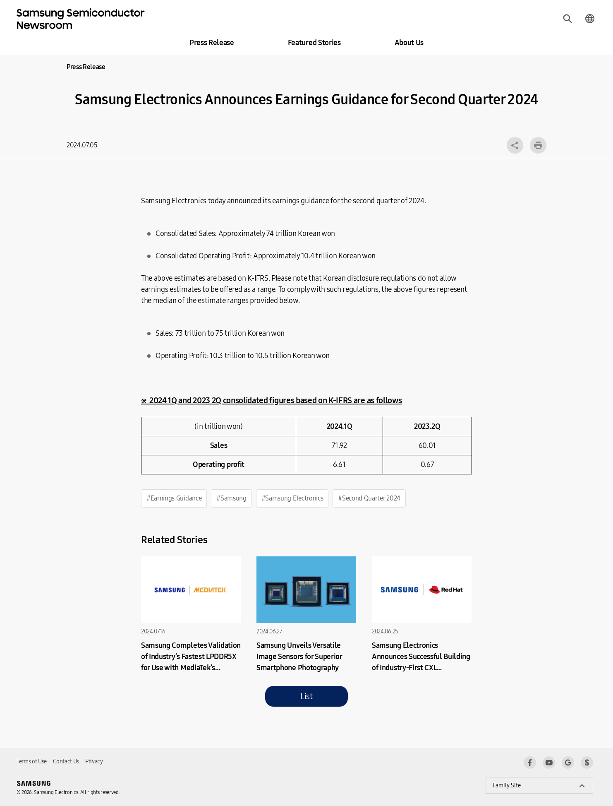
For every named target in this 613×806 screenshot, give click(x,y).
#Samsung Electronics (292, 498)
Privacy (94, 761)
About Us (409, 42)
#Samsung (231, 498)
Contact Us (66, 761)
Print (538, 145)
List (306, 696)
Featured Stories (314, 42)
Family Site (507, 785)
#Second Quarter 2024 (369, 498)
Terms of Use (32, 761)
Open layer (515, 145)
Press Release (211, 42)
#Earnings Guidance (173, 498)
